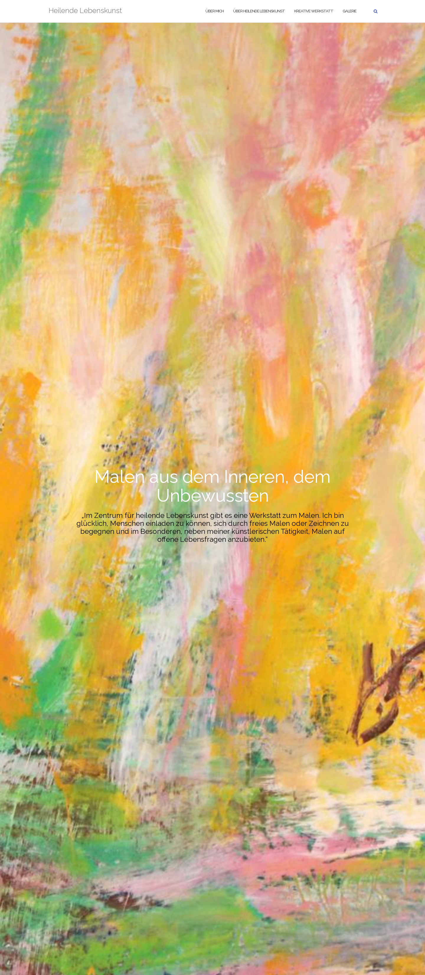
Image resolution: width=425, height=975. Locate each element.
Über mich (214, 11)
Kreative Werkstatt (313, 11)
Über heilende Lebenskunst (259, 11)
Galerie (350, 11)
